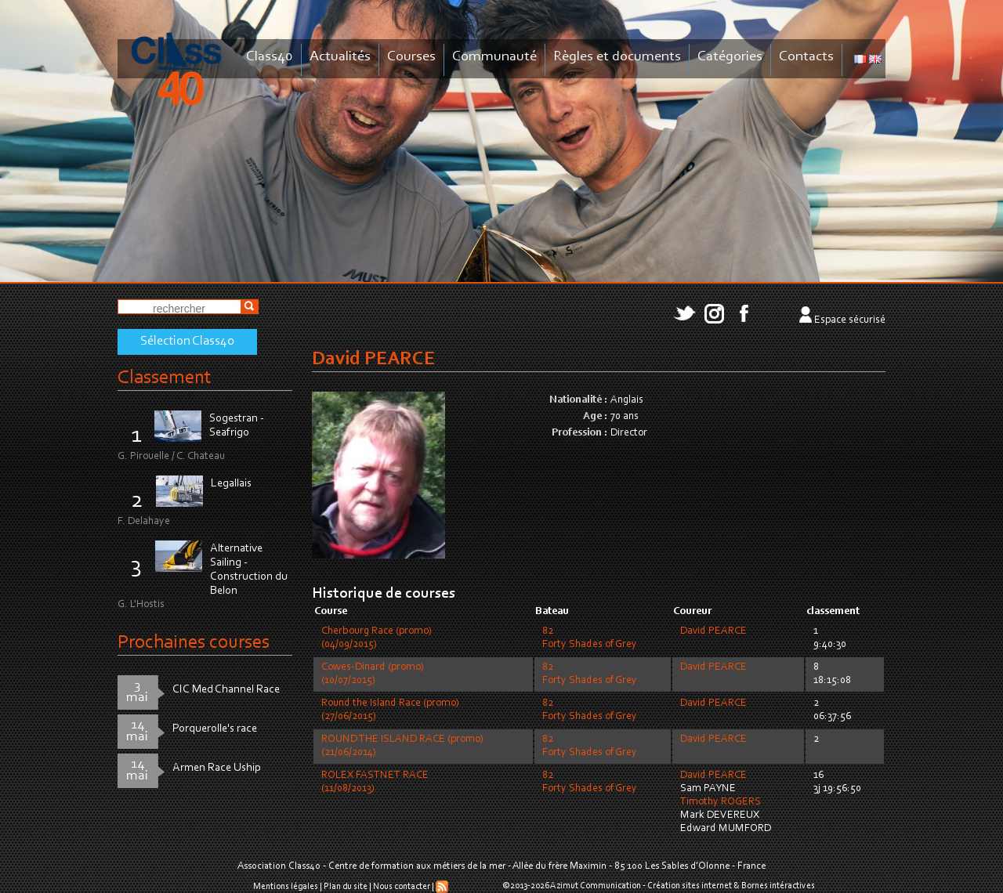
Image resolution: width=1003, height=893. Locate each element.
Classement (165, 378)
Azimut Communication (595, 886)
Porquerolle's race (214, 729)
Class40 (269, 56)
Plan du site (346, 886)
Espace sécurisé (849, 320)
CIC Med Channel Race (226, 690)
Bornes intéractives (778, 886)
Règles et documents (617, 56)
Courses (411, 56)
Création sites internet (689, 886)
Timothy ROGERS (720, 802)
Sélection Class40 (187, 341)
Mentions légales (285, 886)
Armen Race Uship (216, 768)
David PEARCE (713, 631)
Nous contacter (401, 886)
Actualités (340, 56)
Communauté (494, 56)
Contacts (806, 56)
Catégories (729, 56)
